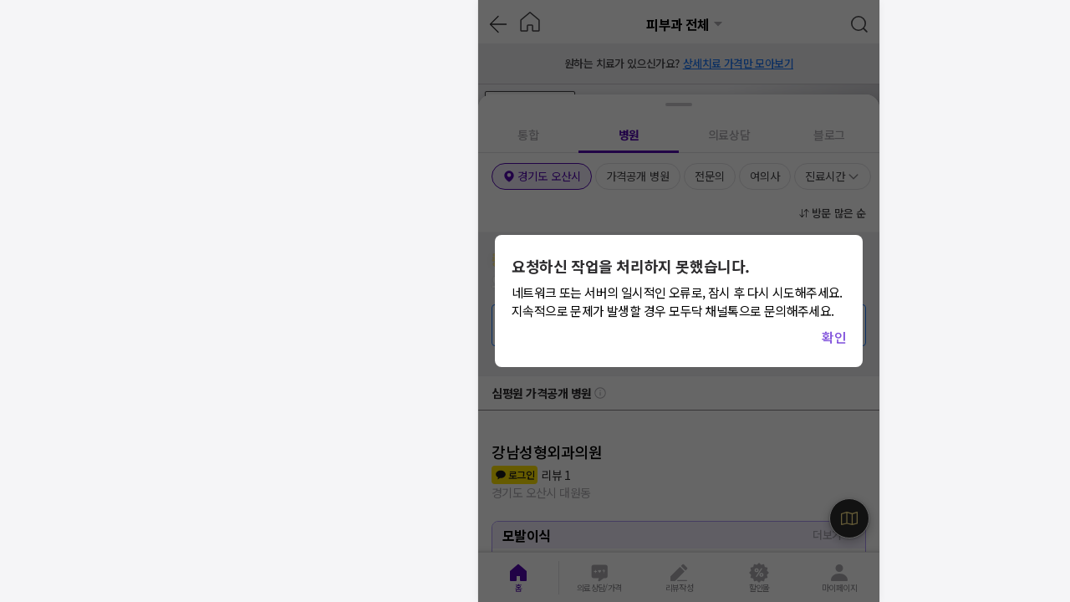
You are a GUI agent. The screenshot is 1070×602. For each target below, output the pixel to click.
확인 (834, 337)
